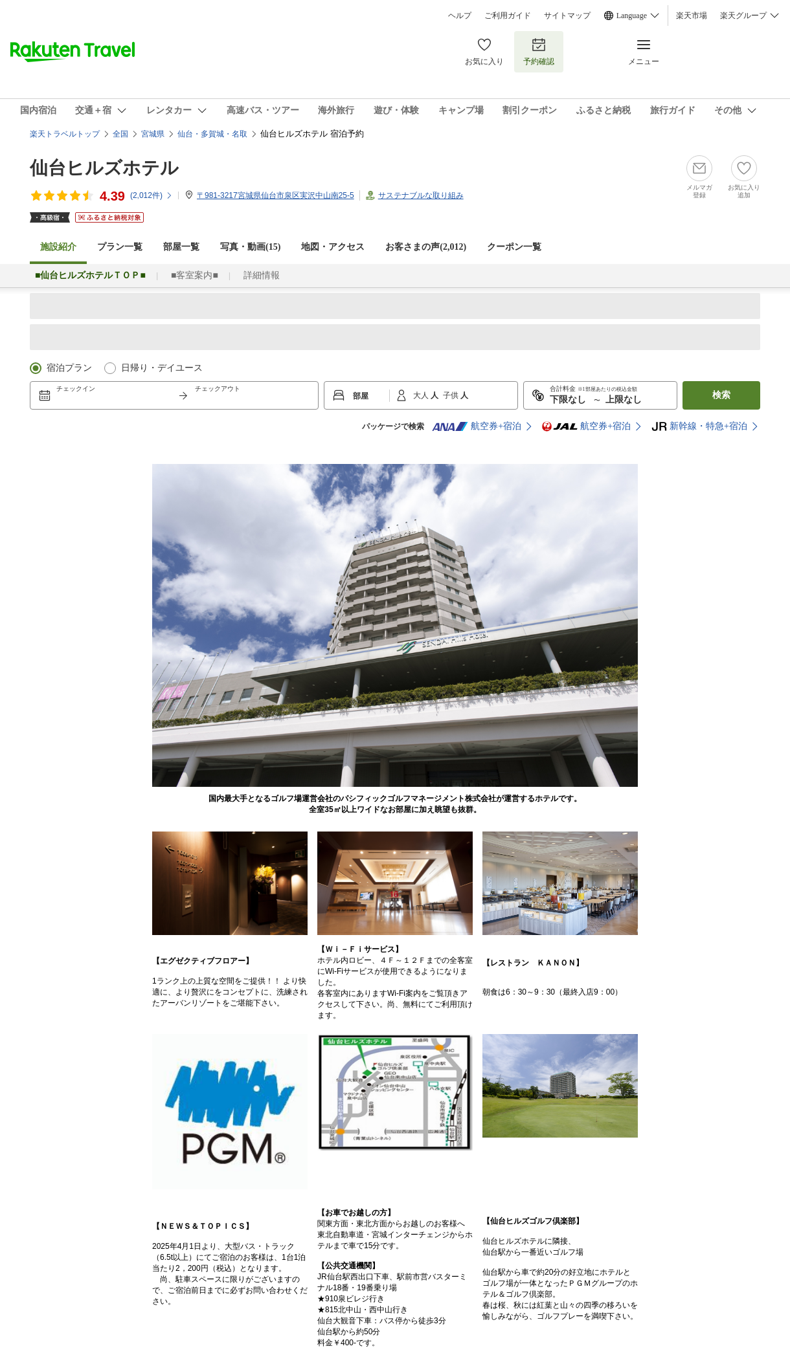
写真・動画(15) (250, 247)
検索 (721, 395)
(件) (151, 195)
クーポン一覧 (514, 247)
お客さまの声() (425, 247)
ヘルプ (459, 15)
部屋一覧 (181, 247)
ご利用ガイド (507, 15)
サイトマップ (567, 15)
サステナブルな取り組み (421, 195)
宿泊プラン (69, 368)
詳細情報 (261, 275)
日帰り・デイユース (162, 368)
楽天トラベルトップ (65, 133)
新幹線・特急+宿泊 (699, 426)
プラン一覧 (119, 247)
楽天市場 (691, 15)
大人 (422, 395)
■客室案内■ (194, 275)
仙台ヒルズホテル (104, 168)
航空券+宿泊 (476, 426)
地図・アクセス (333, 247)
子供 (451, 395)
